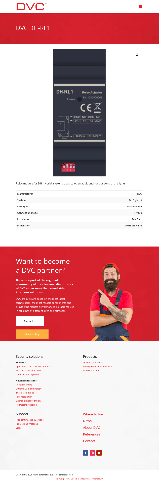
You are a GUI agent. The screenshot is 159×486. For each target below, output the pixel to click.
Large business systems (27, 374)
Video (19, 427)
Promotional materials (27, 423)
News (87, 421)
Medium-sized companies (28, 370)
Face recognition (24, 396)
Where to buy (93, 414)
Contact (89, 441)
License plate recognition (28, 400)
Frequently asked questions (30, 419)
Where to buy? (32, 334)
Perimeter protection (26, 404)
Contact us (30, 321)
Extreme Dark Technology (29, 388)
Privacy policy (62, 478)
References (91, 434)
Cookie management (80, 478)
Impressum (97, 478)
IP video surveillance (93, 362)
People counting (24, 384)
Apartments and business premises (33, 366)
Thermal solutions (25, 392)
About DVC (91, 427)
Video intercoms (91, 370)
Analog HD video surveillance (97, 366)
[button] (137, 55)
